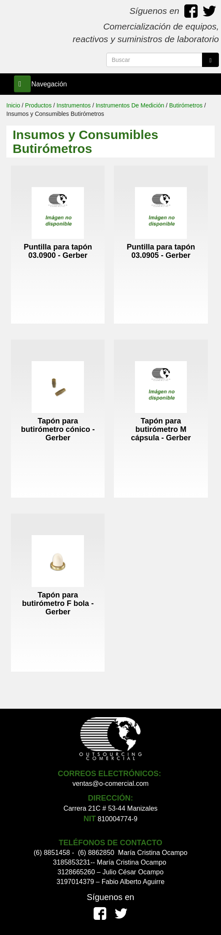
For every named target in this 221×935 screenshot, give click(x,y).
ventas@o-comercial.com (111, 783)
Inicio (13, 105)
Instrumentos (74, 105)
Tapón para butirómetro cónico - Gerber (58, 429)
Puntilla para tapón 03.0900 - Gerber (58, 251)
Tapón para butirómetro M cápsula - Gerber (161, 429)
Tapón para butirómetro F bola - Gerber (58, 603)
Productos (38, 105)
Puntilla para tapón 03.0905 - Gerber (161, 251)
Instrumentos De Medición (130, 105)
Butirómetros (185, 105)
